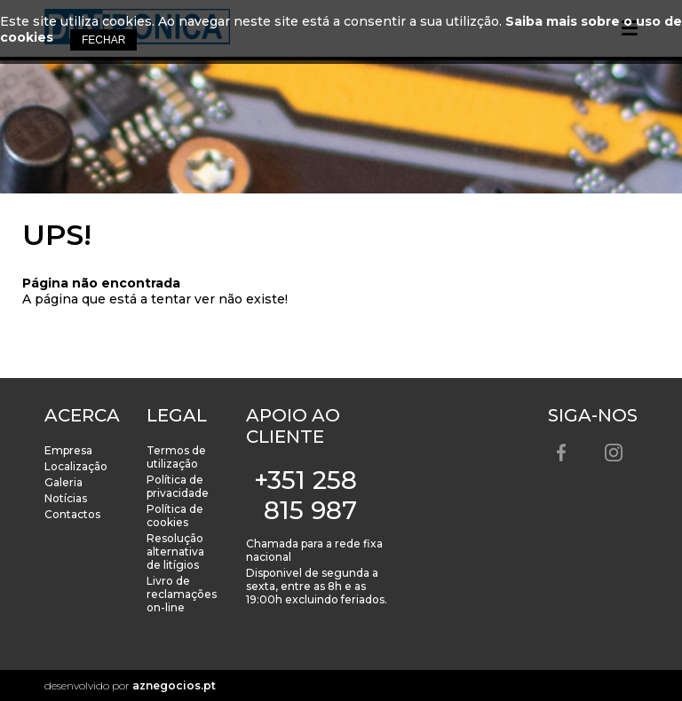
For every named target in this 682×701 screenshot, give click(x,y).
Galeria (63, 482)
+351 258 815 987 (305, 495)
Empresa (68, 450)
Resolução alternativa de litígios (175, 551)
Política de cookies (175, 515)
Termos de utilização (176, 457)
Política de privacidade (178, 486)
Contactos (72, 514)
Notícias (65, 498)
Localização (75, 466)
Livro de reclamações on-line (182, 594)
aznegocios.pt (174, 685)
